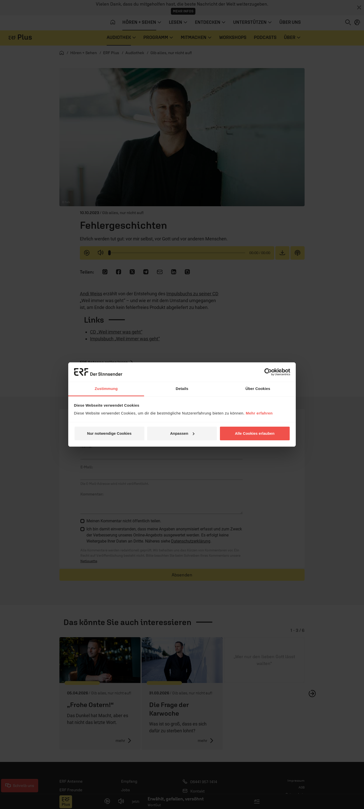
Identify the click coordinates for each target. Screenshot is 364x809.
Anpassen (182, 433)
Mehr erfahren (259, 413)
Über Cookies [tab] (257, 388)
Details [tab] (182, 388)
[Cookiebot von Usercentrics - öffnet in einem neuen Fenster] (268, 372)
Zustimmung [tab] (106, 388)
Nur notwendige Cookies (109, 433)
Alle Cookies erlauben (255, 433)
